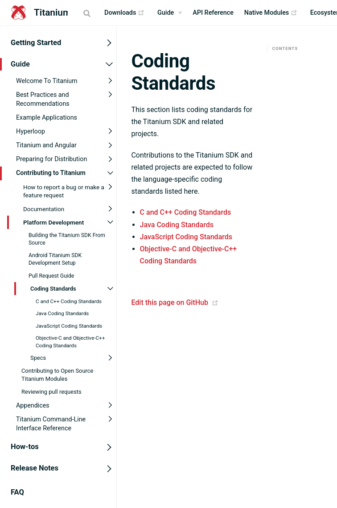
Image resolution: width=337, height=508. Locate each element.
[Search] (87, 13)
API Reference (213, 13)
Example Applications (46, 117)
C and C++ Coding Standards (69, 301)
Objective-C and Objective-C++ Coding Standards (70, 341)
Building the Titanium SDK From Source (67, 239)
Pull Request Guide (51, 275)
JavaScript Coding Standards (69, 326)
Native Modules (270, 13)
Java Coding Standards (62, 313)
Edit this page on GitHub (169, 302)
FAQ (17, 491)
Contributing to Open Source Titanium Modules (57, 374)
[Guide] (169, 13)
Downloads (124, 13)
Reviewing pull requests (51, 391)
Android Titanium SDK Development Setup (55, 259)
